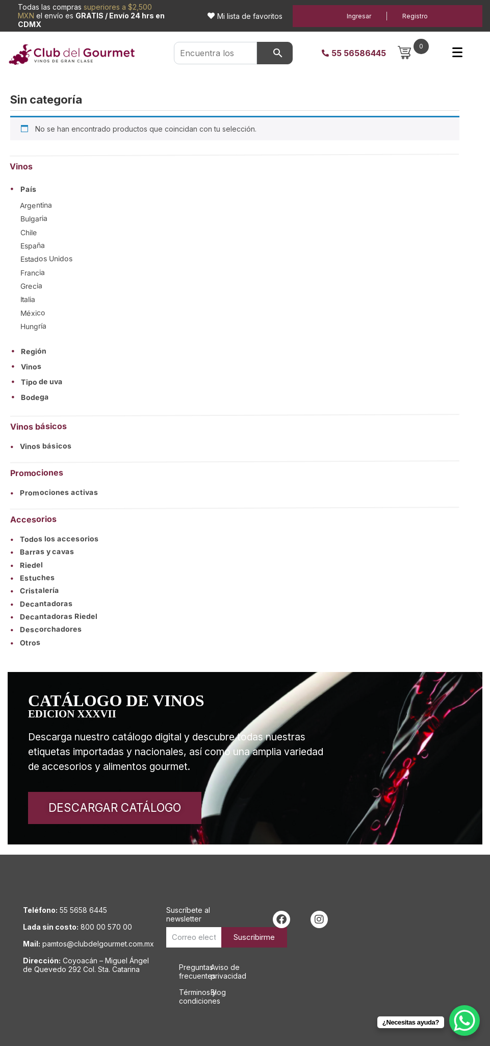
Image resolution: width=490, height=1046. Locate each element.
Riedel (26, 565)
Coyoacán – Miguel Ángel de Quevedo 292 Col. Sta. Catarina (86, 965)
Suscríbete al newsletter (188, 914)
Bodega (35, 397)
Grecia (31, 286)
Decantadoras (41, 603)
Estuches (32, 578)
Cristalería (34, 590)
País (28, 189)
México (32, 312)
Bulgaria (33, 218)
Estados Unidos (46, 259)
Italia (27, 299)
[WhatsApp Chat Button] (464, 1020)
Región (33, 351)
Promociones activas (54, 492)
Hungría (33, 326)
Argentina (36, 205)
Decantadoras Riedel (53, 616)
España (32, 245)
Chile (28, 232)
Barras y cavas (42, 551)
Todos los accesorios (54, 538)
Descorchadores (46, 629)
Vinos (31, 366)
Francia (32, 272)
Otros (25, 642)
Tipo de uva (42, 382)
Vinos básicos (41, 446)
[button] (234, 188)
